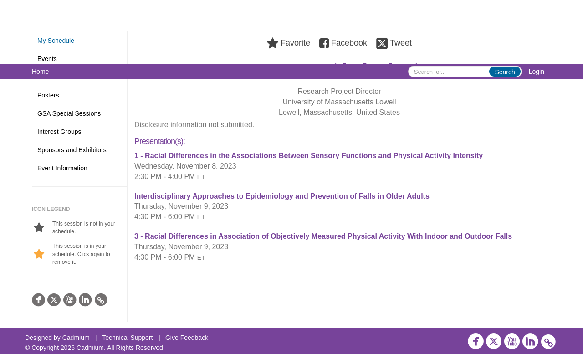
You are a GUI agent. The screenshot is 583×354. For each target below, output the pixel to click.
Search (505, 72)
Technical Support (127, 337)
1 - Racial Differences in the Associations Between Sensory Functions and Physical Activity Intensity (308, 155)
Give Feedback (186, 337)
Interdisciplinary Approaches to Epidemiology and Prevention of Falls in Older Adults (282, 196)
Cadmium (76, 337)
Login (536, 71)
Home (40, 71)
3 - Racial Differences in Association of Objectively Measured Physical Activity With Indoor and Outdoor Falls (323, 236)
